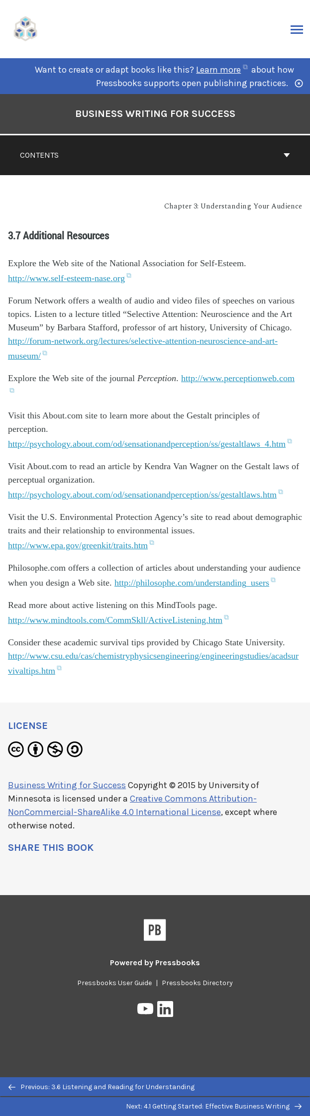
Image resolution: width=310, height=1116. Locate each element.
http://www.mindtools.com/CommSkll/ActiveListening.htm (118, 620)
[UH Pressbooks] (26, 28)
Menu (296, 30)
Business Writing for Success (67, 785)
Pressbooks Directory (197, 983)
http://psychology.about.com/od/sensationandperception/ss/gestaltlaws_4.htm (150, 444)
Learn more (221, 69)
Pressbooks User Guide (114, 983)
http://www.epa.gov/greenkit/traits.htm (81, 545)
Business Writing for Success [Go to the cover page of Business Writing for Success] (155, 113)
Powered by (155, 962)
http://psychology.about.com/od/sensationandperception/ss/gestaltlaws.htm (145, 495)
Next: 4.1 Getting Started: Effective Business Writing (214, 1106)
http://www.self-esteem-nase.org (69, 278)
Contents (155, 155)
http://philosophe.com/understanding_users (195, 583)
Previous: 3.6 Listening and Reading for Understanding (101, 1087)
